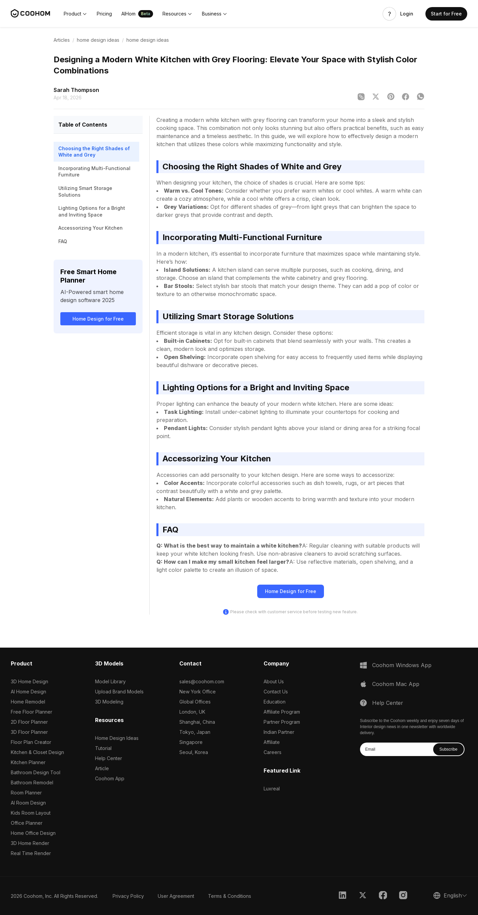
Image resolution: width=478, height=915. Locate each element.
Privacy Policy (128, 896)
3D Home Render (30, 843)
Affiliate (272, 742)
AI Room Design (28, 803)
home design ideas (98, 40)
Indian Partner (279, 732)
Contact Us (276, 691)
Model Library (110, 681)
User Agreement (176, 896)
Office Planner (26, 823)
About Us (274, 681)
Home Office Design (33, 833)
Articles (62, 40)
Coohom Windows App (401, 665)
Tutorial (103, 748)
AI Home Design (28, 691)
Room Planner (26, 792)
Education (275, 702)
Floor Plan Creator (31, 742)
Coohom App (109, 778)
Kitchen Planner (28, 762)
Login (406, 14)
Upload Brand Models (119, 691)
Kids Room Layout (31, 813)
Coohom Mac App (395, 684)
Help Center (108, 758)
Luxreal (272, 788)
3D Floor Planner (29, 732)
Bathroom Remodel (32, 782)
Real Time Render (31, 853)
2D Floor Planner (29, 722)
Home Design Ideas (117, 738)
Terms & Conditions (229, 896)
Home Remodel (28, 702)
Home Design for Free (98, 319)
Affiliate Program (282, 712)
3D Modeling (109, 702)
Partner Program (282, 722)
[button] (75, 14)
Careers (272, 752)
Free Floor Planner (31, 712)
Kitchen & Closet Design (37, 752)
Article (102, 768)
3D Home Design (29, 681)
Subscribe (448, 749)
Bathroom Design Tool (35, 772)
